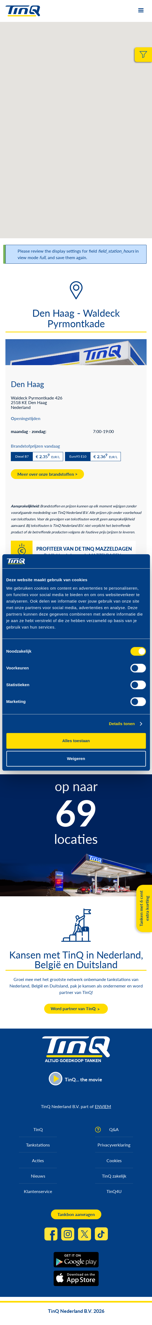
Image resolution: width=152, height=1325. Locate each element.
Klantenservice (38, 1191)
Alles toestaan (76, 741)
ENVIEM (103, 1106)
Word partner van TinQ (73, 1008)
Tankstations (38, 1144)
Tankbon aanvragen (76, 1214)
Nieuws (38, 1175)
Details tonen (122, 723)
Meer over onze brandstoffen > (47, 474)
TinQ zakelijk (114, 1175)
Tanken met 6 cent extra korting (144, 909)
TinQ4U (114, 1191)
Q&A (114, 1129)
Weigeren (76, 758)
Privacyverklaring (114, 1144)
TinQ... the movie (83, 1079)
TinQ (38, 1129)
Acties (38, 1160)
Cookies (114, 1160)
